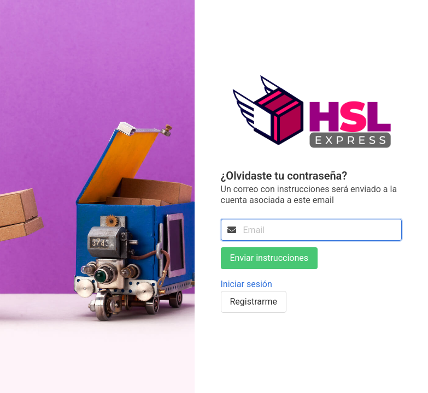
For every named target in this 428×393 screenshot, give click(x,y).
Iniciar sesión (246, 284)
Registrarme (253, 301)
